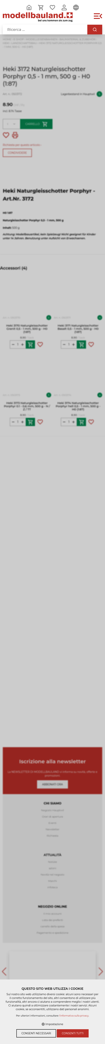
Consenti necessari (36, 1033)
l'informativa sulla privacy (74, 1015)
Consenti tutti (73, 1033)
